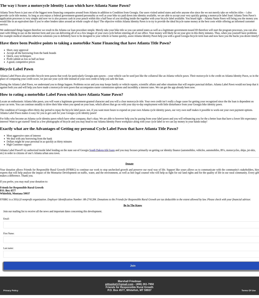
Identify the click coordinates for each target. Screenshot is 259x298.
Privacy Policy (10, 290)
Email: (6, 219)
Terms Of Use (249, 290)
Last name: (8, 248)
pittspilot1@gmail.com (119, 284)
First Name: (8, 233)
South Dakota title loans (102, 150)
